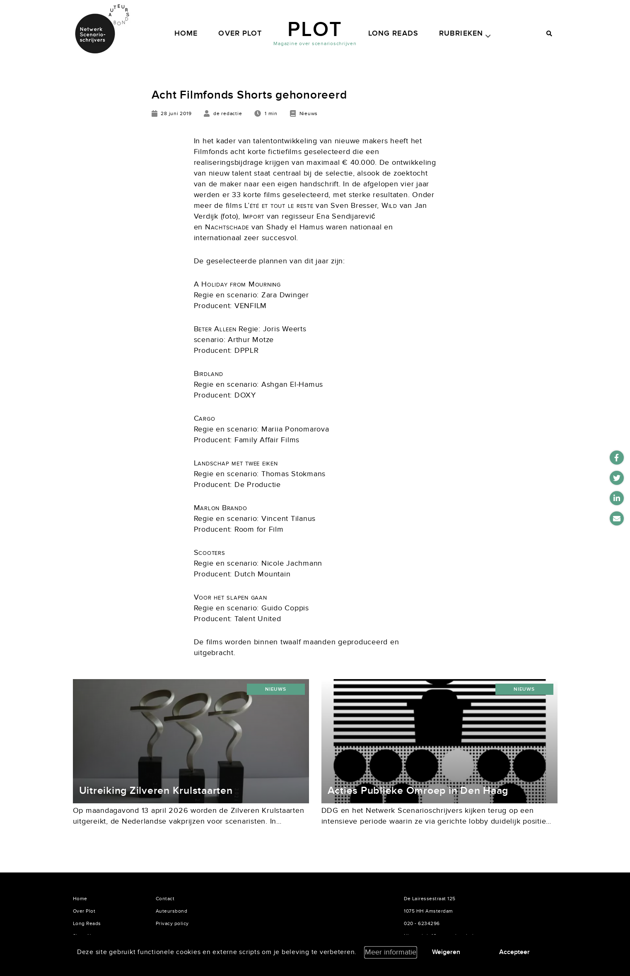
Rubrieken (461, 33)
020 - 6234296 (422, 923)
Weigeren (446, 952)
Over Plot (240, 33)
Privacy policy (172, 923)
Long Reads (393, 33)
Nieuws (275, 689)
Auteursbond (172, 911)
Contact (165, 898)
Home (186, 33)
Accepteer (514, 952)
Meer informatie (390, 952)
